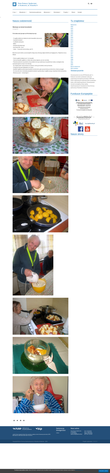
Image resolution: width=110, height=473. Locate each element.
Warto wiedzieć (74, 68)
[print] (14, 420)
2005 (72, 64)
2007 (72, 61)
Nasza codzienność (75, 66)
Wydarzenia (73, 24)
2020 (72, 37)
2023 (72, 32)
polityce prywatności (79, 470)
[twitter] (17, 420)
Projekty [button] (65, 12)
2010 (72, 55)
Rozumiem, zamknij (104, 470)
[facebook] (20, 420)
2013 (72, 50)
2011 (72, 53)
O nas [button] (14, 12)
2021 (72, 35)
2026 (72, 26)
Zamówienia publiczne (35, 12)
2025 (72, 28)
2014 (72, 48)
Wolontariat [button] (57, 12)
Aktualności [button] (22, 12)
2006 (72, 63)
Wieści (73, 12)
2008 (72, 59)
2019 (72, 39)
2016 (72, 44)
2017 (72, 43)
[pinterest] (23, 420)
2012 (72, 52)
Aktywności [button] (47, 12)
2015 (72, 46)
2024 (72, 30)
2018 (72, 41)
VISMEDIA (95, 441)
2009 (72, 57)
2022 (72, 33)
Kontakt (80, 12)
